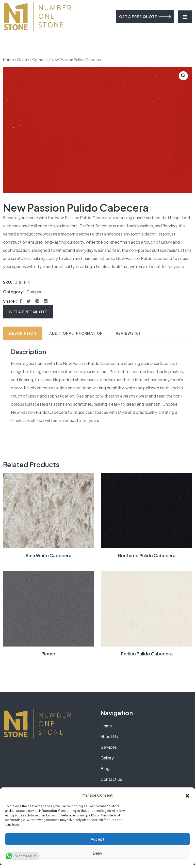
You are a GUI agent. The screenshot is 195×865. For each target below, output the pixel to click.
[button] (187, 795)
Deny (97, 853)
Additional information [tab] (76, 333)
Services (109, 747)
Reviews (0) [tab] (128, 333)
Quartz (23, 59)
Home (8, 59)
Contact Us (111, 779)
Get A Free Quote (28, 312)
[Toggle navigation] (185, 16)
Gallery (107, 757)
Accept (97, 839)
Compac (40, 59)
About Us (109, 736)
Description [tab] (22, 333)
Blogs (106, 768)
